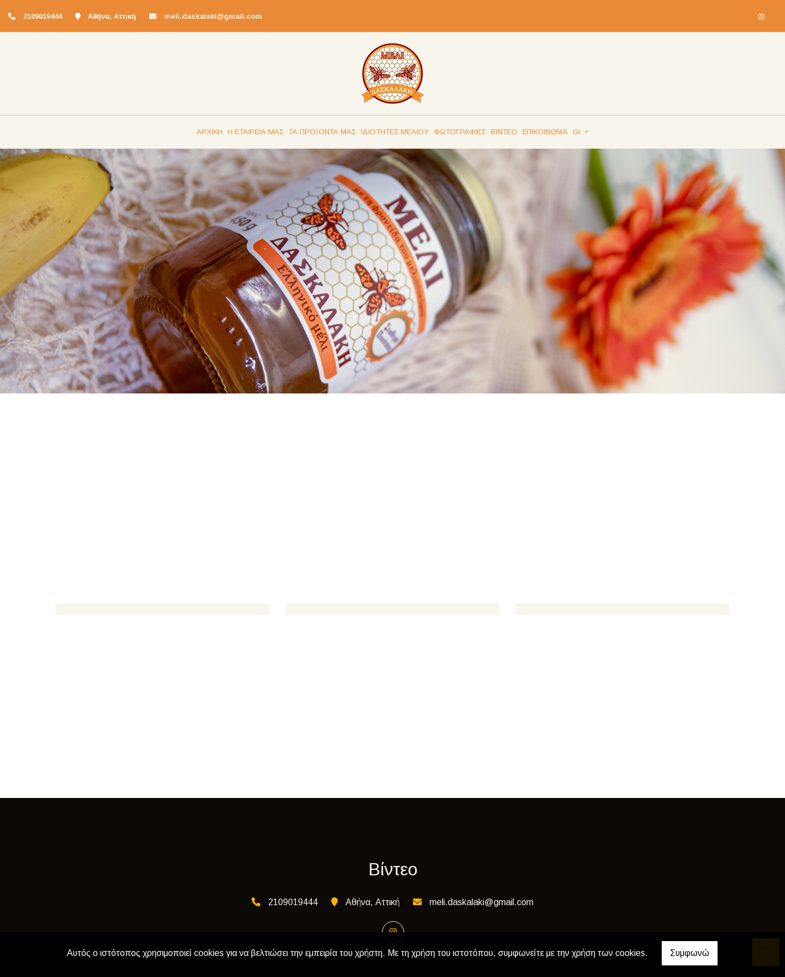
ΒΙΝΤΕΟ (504, 132)
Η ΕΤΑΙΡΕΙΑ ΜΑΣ (256, 132)
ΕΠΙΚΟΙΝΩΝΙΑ (545, 132)
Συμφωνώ (689, 953)
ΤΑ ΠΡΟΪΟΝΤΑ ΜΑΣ (322, 132)
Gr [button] (578, 132)
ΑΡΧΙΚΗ (210, 132)
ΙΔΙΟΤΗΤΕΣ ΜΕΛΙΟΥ (395, 132)
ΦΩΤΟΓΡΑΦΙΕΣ (460, 132)
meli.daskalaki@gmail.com (213, 16)
